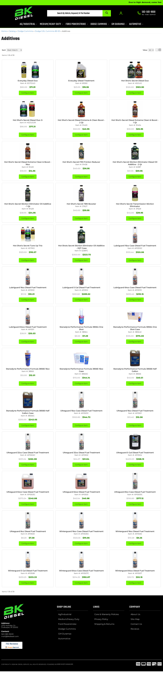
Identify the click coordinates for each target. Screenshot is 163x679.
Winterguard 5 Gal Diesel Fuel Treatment (27, 578)
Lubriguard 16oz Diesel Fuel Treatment (27, 290)
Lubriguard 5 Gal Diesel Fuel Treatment (81, 290)
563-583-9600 (7, 644)
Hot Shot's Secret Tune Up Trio (28, 247)
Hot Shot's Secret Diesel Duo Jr (28, 120)
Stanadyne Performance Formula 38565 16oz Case (81, 373)
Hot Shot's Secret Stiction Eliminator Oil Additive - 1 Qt (28, 206)
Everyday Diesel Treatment (81, 81)
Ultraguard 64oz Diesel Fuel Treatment (81, 496)
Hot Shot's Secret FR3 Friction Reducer (81, 163)
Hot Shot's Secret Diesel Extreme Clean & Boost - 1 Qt (134, 121)
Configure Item (28, 93)
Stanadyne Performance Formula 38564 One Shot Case (135, 330)
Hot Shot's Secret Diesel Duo (135, 81)
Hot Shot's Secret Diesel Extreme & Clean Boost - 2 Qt (81, 121)
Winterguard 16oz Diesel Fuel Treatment (135, 536)
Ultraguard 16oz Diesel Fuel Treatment (135, 414)
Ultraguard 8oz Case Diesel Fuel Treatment (135, 496)
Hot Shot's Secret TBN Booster (81, 205)
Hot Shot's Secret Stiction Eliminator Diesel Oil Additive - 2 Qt (135, 164)
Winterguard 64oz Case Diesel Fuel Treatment (81, 579)
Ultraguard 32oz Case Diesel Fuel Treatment (28, 456)
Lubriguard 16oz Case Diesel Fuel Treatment (135, 247)
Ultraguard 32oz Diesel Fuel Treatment (81, 456)
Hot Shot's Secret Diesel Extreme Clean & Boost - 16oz (27, 164)
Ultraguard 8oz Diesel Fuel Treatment (28, 536)
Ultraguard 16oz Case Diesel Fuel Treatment (81, 414)
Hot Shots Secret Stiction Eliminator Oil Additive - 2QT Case (81, 248)
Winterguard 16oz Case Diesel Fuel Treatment (81, 537)
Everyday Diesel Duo (27, 81)
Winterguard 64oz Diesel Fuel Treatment (135, 578)
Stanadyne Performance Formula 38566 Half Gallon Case (27, 415)
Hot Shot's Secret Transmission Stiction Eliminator (134, 206)
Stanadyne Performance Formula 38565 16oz (27, 372)
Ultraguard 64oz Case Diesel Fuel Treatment (27, 496)
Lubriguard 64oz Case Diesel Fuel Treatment (134, 290)
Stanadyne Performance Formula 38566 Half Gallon (135, 373)
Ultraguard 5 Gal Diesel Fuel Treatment (134, 456)
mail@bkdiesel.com (10, 647)
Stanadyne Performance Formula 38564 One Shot (81, 330)
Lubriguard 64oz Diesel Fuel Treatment (28, 329)
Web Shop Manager (65, 675)
